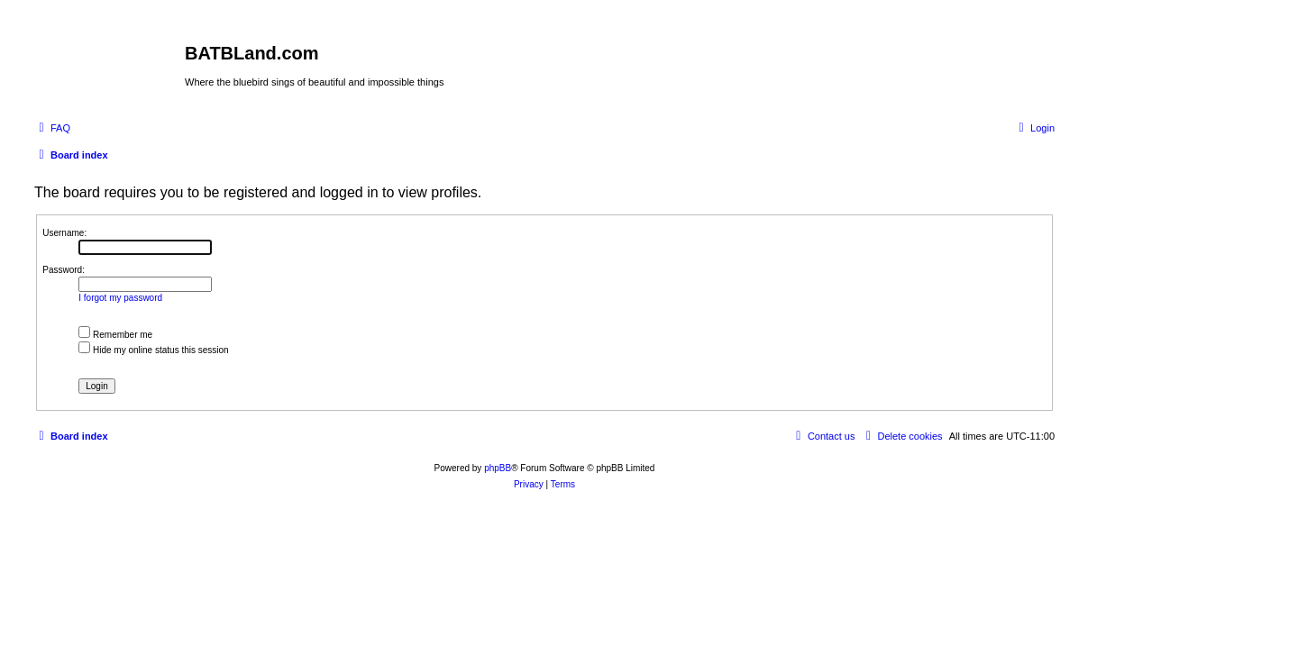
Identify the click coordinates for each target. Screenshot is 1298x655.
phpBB (497, 468)
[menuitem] (52, 128)
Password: (63, 270)
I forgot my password (120, 298)
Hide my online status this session (153, 350)
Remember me (115, 335)
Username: (64, 233)
